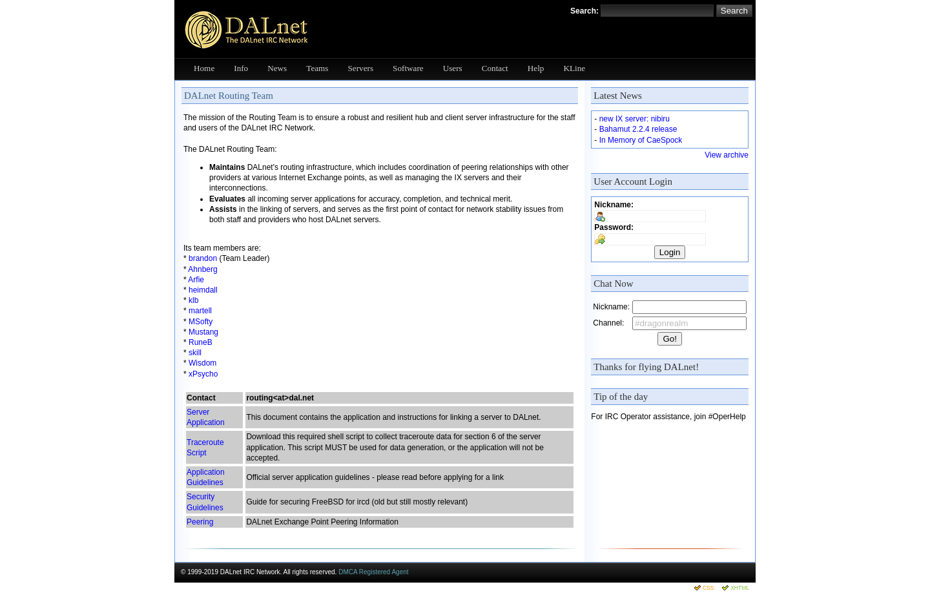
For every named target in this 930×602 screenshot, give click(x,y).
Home (204, 68)
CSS (708, 588)
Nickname (612, 204)
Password (612, 227)
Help (536, 68)
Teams (317, 68)
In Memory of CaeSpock (641, 140)
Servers (361, 68)
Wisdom (202, 363)
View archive (727, 155)
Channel (607, 322)
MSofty (200, 321)
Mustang (203, 332)
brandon (203, 258)
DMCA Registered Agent (373, 572)
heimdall (203, 290)
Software (408, 68)
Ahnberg (202, 269)
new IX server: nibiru (634, 118)
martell (200, 310)
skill (195, 352)
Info (241, 68)
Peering (200, 521)
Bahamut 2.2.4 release (638, 129)
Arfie (196, 279)
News (277, 68)
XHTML (739, 588)
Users (452, 68)
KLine (574, 68)
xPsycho (203, 374)
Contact (495, 68)
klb (193, 300)
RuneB (200, 342)
